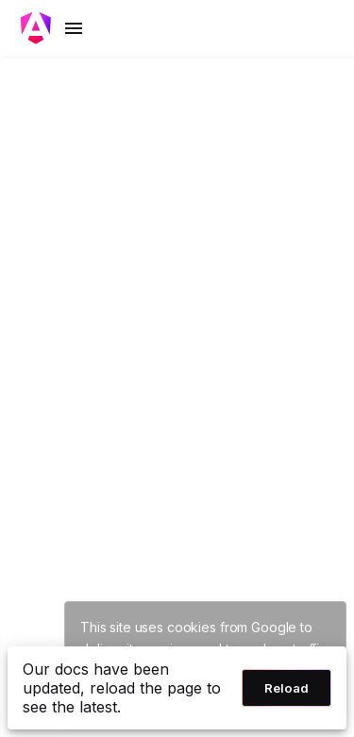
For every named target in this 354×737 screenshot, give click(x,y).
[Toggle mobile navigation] (53, 28)
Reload (286, 687)
